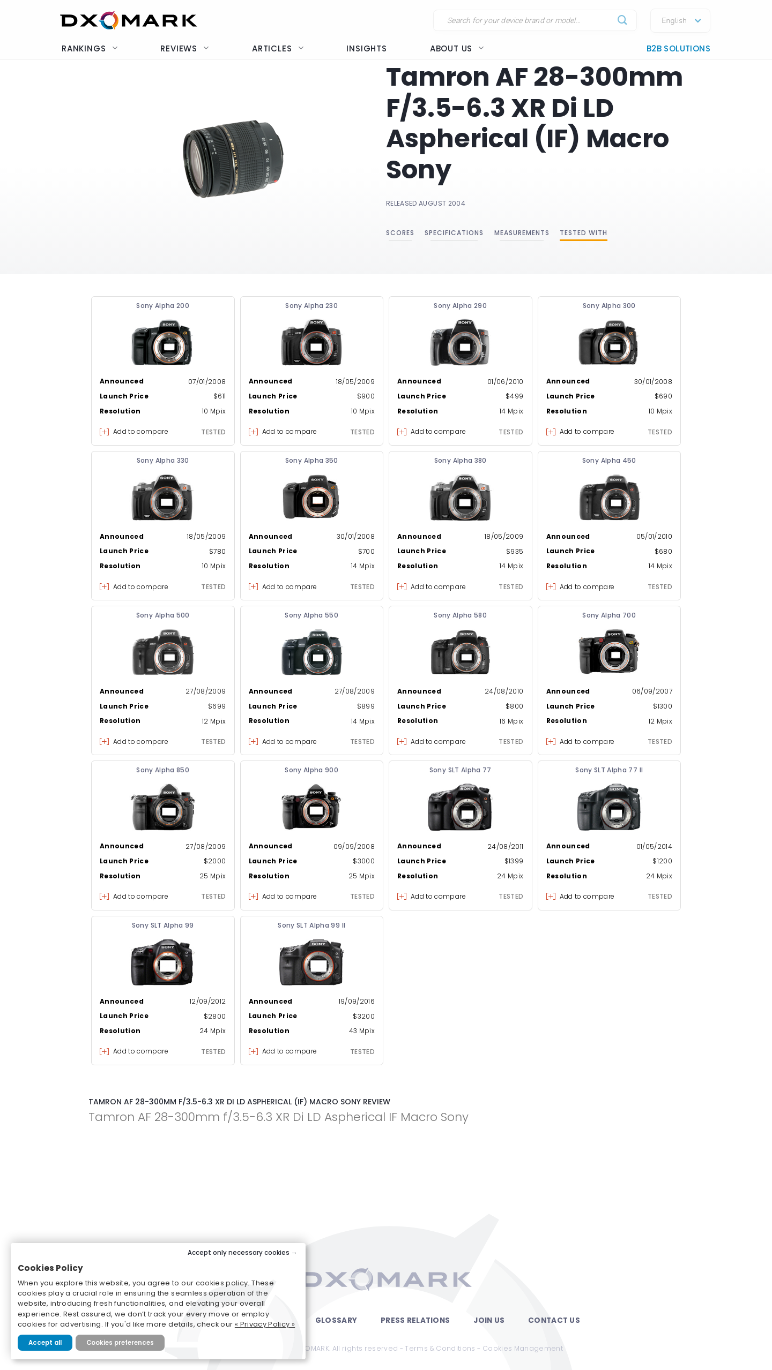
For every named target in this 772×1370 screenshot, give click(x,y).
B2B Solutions (678, 48)
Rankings (89, 48)
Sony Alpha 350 (311, 460)
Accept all (45, 1342)
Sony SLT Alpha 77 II (609, 769)
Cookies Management (522, 1348)
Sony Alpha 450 (609, 460)
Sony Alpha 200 (162, 305)
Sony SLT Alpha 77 (460, 769)
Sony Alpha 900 (311, 769)
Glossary (336, 1320)
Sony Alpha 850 (162, 769)
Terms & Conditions (440, 1348)
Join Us (488, 1320)
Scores (400, 232)
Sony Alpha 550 (311, 615)
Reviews (184, 48)
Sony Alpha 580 (460, 615)
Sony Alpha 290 (460, 305)
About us (457, 48)
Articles (277, 48)
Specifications (454, 232)
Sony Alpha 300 (609, 305)
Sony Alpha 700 (609, 615)
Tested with (583, 232)
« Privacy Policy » (265, 1324)
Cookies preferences (120, 1342)
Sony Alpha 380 (460, 460)
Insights (366, 48)
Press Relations (415, 1320)
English (674, 21)
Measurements (522, 232)
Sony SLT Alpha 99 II (311, 925)
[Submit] (623, 21)
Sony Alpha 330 (163, 460)
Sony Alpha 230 (311, 305)
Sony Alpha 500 (163, 615)
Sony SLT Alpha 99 (163, 925)
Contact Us (554, 1320)
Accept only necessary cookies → (243, 1252)
